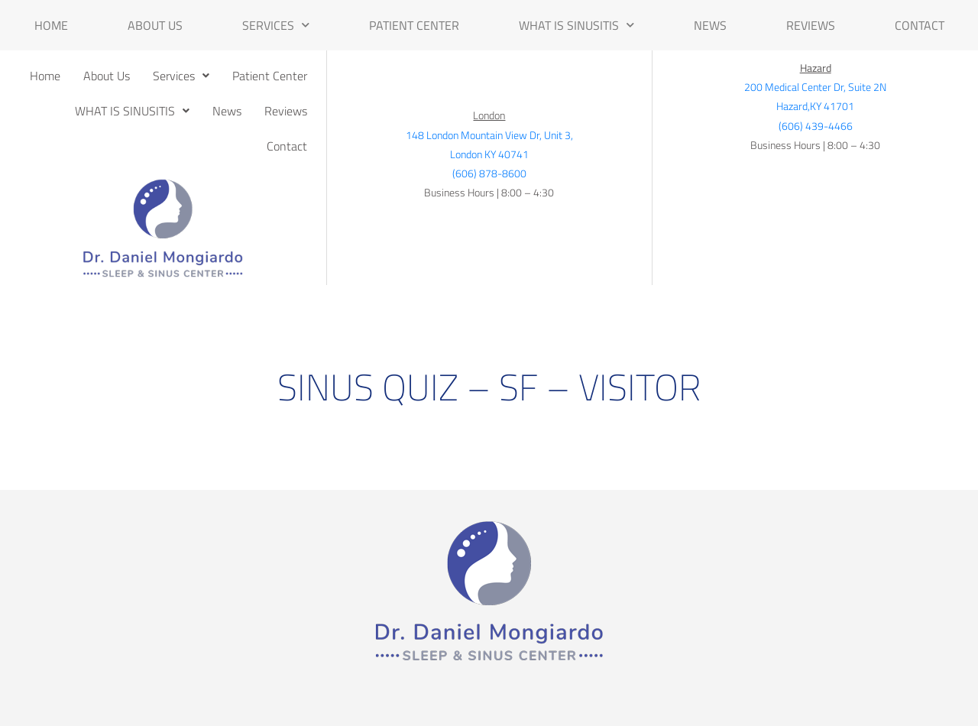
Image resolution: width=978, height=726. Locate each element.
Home (51, 25)
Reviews (810, 25)
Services (275, 25)
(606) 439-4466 (816, 126)
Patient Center (414, 25)
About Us (155, 25)
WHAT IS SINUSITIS (576, 25)
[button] (181, 75)
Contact (919, 25)
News (710, 25)
